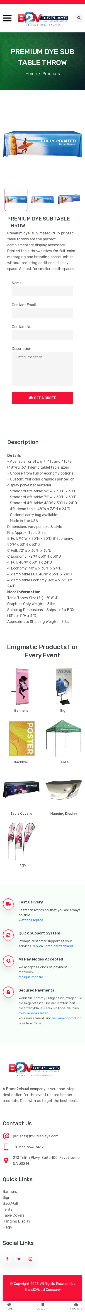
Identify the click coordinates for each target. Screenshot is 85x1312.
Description (21, 348)
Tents (64, 762)
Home (31, 73)
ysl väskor (60, 1018)
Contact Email (24, 305)
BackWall (21, 762)
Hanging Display (63, 813)
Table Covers (21, 813)
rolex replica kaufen (34, 1013)
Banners (21, 710)
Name (17, 283)
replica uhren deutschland (53, 946)
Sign (64, 710)
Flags (21, 865)
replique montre (31, 977)
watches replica (31, 920)
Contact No (21, 327)
